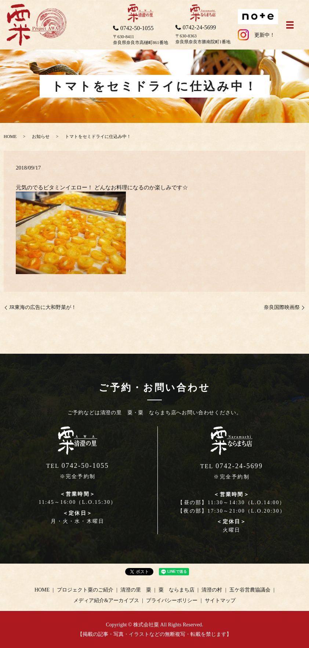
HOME (10, 136)
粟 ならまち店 (177, 590)
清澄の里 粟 (135, 590)
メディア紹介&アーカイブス (106, 600)
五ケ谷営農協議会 (249, 590)
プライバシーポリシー (171, 600)
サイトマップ (220, 600)
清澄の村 (211, 590)
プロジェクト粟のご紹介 (85, 590)
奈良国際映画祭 (282, 307)
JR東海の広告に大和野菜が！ (42, 307)
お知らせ (41, 136)
